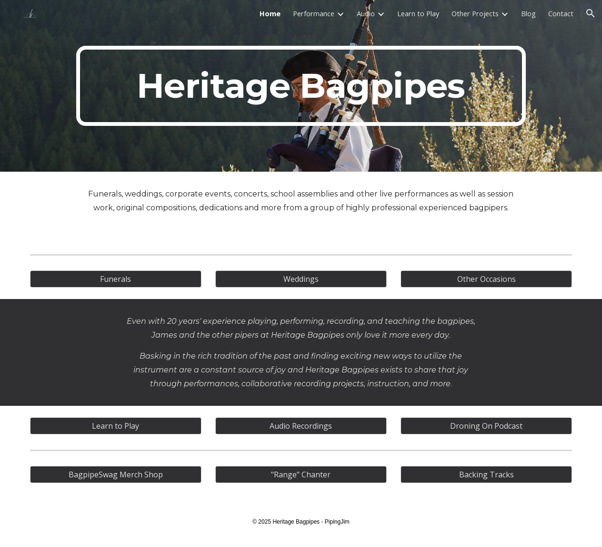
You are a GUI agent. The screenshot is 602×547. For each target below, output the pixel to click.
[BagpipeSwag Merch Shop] (115, 474)
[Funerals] (115, 279)
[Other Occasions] (486, 279)
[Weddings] (301, 279)
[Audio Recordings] (301, 426)
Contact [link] (560, 13)
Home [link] (270, 13)
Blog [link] (528, 13)
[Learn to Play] (115, 426)
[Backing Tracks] (486, 474)
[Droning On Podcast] (486, 426)
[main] (301, 86)
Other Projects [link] (475, 13)
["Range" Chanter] (301, 474)
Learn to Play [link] (418, 13)
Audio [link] (366, 13)
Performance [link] (313, 13)
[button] (590, 13)
